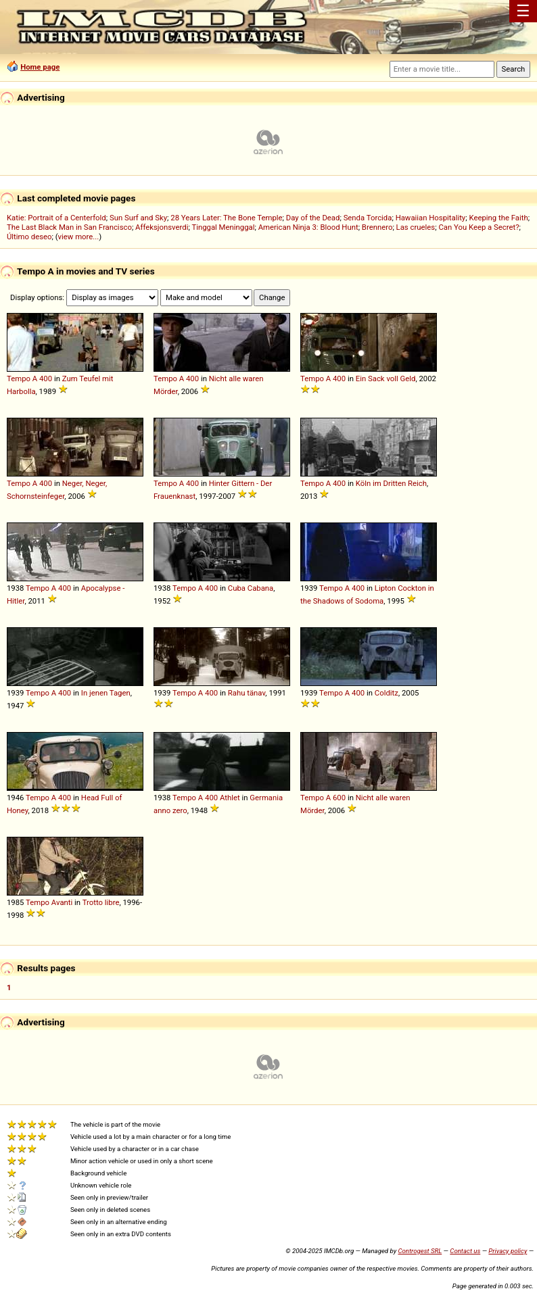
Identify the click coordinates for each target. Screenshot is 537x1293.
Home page (40, 67)
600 (339, 797)
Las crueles (416, 227)
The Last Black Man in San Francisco (69, 227)
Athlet (230, 797)
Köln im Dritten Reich (391, 483)
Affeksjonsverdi (161, 227)
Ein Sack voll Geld (386, 378)
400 (45, 378)
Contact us (465, 1250)
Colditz (386, 693)
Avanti (61, 902)
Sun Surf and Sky (138, 217)
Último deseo (29, 236)
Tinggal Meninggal (222, 227)
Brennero (377, 227)
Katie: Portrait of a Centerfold (56, 217)
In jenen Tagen (106, 693)
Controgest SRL (420, 1250)
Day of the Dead (313, 217)
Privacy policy (507, 1250)
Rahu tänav (247, 693)
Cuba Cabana (250, 588)
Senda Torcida (368, 217)
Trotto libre (101, 902)
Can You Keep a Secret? (478, 227)
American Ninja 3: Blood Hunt (308, 227)
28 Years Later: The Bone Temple (226, 217)
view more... (78, 236)
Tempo (18, 378)
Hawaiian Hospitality (431, 217)
